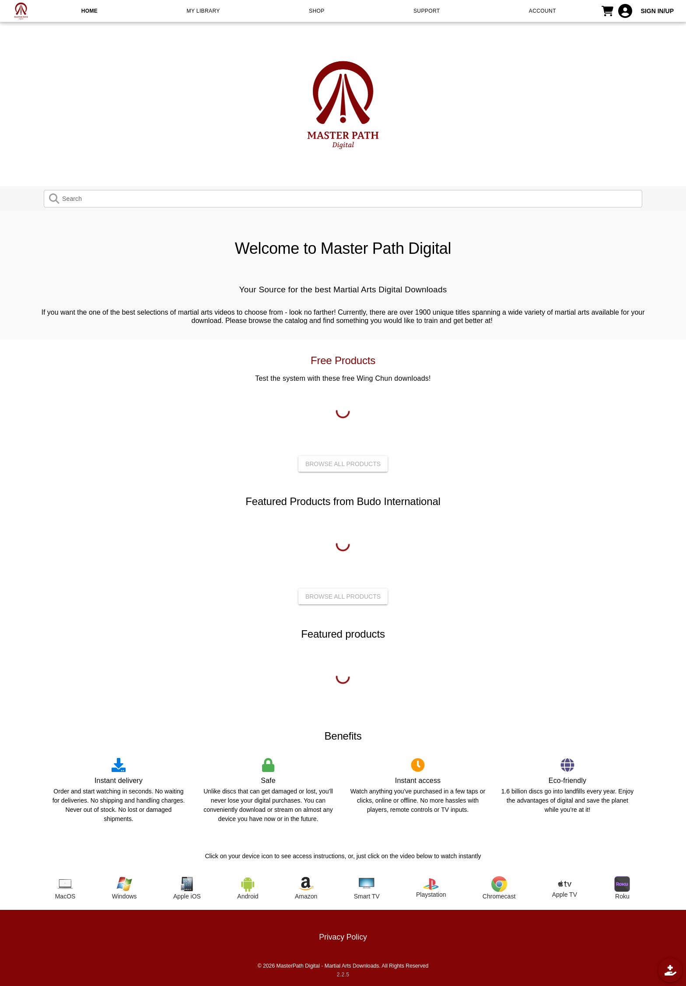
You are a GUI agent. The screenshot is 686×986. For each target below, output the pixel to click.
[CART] (608, 11)
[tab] (65, 888)
